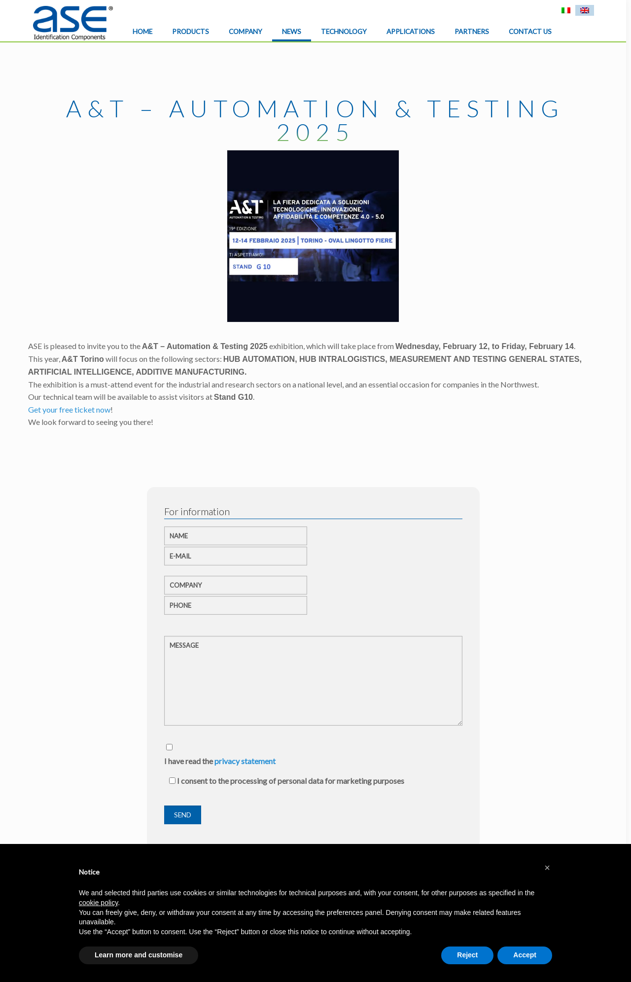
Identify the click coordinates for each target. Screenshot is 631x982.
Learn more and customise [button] (138, 955)
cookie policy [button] (98, 903)
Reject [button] (467, 955)
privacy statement (245, 761)
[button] (547, 868)
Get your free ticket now (69, 409)
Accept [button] (524, 955)
